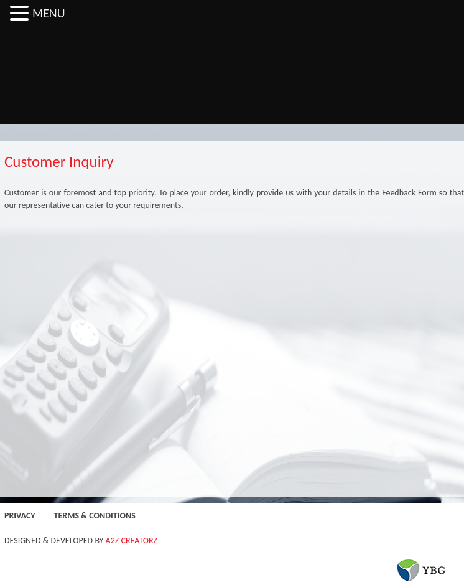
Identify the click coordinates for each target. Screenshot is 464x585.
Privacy (19, 515)
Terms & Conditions (95, 515)
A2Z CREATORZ (132, 540)
